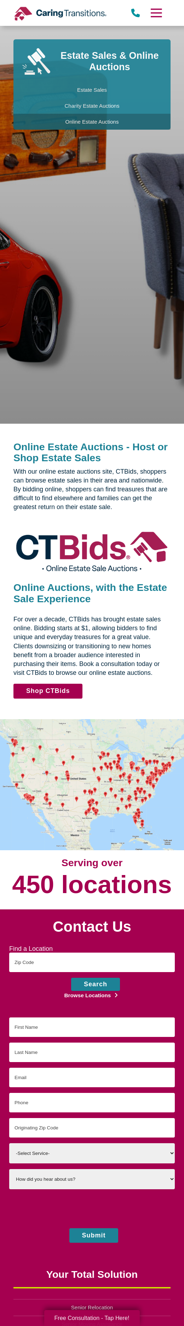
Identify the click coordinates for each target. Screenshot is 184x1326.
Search (95, 984)
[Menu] (156, 13)
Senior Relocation (92, 1307)
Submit (94, 1235)
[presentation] (92, 1209)
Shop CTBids (50, 692)
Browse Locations (88, 995)
